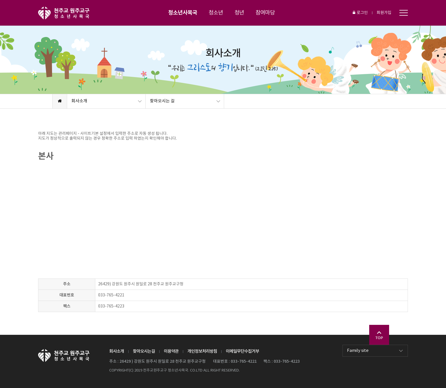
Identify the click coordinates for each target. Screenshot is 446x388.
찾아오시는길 (144, 351)
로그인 (360, 13)
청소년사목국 (182, 12)
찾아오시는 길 (162, 101)
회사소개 (79, 101)
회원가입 (384, 13)
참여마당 (265, 13)
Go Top (379, 335)
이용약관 (171, 351)
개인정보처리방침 (202, 351)
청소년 (215, 13)
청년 (239, 13)
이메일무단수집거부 (242, 351)
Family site (358, 350)
